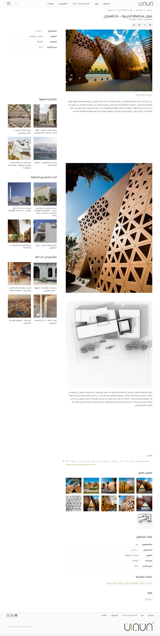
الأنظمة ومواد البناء (81, 3)
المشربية (148, 599)
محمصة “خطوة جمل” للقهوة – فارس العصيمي (45, 289)
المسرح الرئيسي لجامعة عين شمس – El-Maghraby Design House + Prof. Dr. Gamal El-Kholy (45, 211)
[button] (150, 25)
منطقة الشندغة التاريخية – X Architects (20, 246)
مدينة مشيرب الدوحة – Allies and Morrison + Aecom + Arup (45, 131)
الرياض (142, 583)
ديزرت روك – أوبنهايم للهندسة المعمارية (20, 322)
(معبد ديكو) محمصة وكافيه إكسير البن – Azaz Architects (20, 289)
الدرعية (148, 583)
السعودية (134, 583)
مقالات (50, 3)
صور (96, 3)
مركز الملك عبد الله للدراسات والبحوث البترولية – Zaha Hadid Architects (19, 165)
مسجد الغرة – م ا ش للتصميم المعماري (45, 322)
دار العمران (39, 31)
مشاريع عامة (112, 583)
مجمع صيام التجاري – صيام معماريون (46, 246)
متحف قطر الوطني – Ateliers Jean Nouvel (46, 164)
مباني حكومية (123, 583)
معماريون (63, 3)
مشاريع (106, 3)
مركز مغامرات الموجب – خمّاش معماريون (22, 131)
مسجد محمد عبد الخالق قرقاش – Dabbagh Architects (20, 209)
